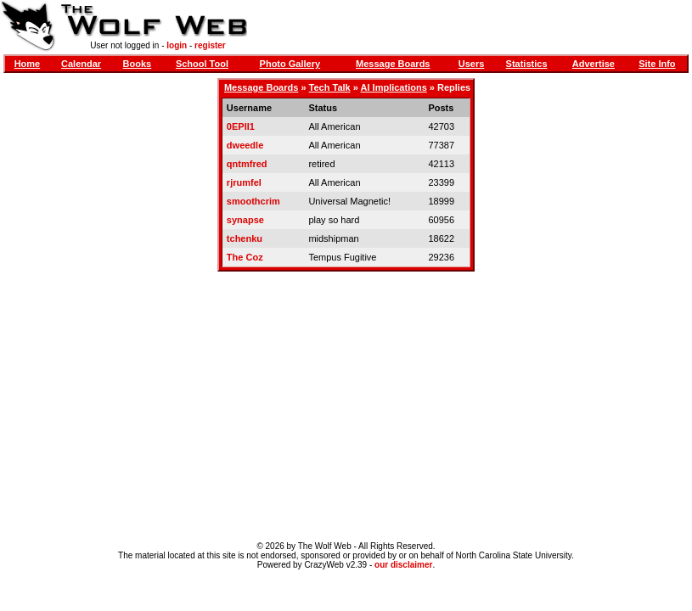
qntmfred (247, 164)
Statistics (527, 64)
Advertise (593, 64)
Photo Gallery (290, 64)
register (210, 45)
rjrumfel (244, 182)
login (176, 45)
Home (27, 64)
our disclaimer (403, 564)
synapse (245, 220)
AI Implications (394, 87)
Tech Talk (330, 87)
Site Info (657, 64)
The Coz (245, 257)
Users (472, 64)
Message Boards (393, 64)
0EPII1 (241, 126)
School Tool (202, 64)
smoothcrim (253, 201)
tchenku (244, 238)
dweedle (245, 145)
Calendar (81, 64)
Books (137, 64)
